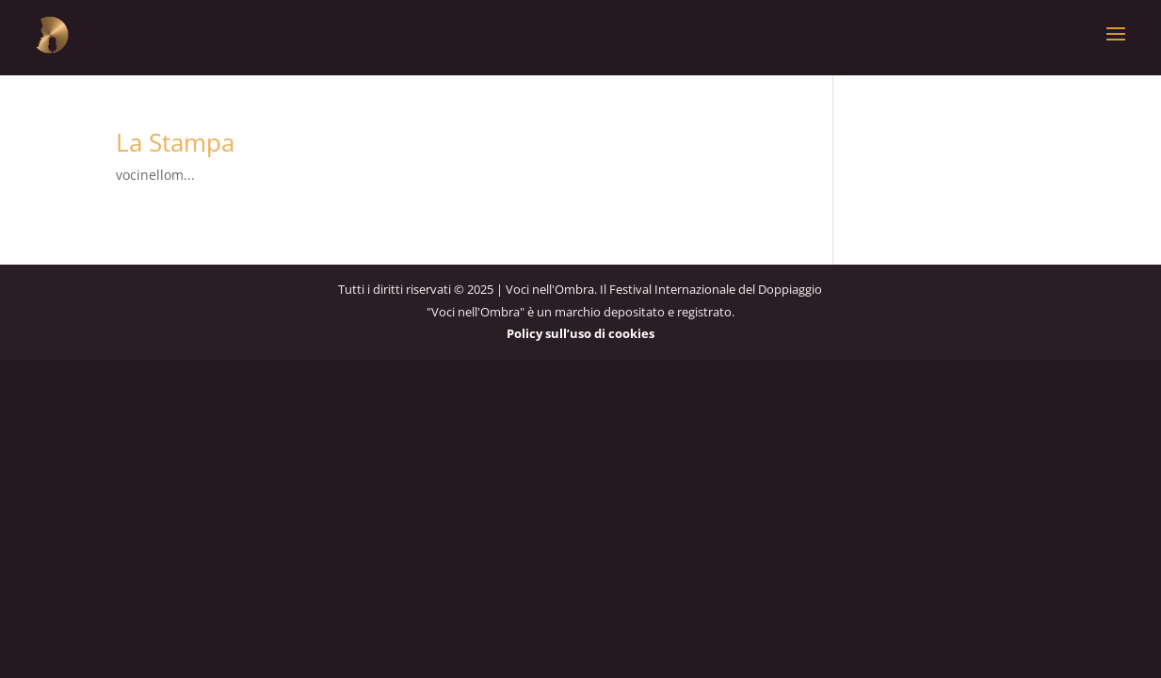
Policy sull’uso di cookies (580, 333)
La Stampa (175, 142)
